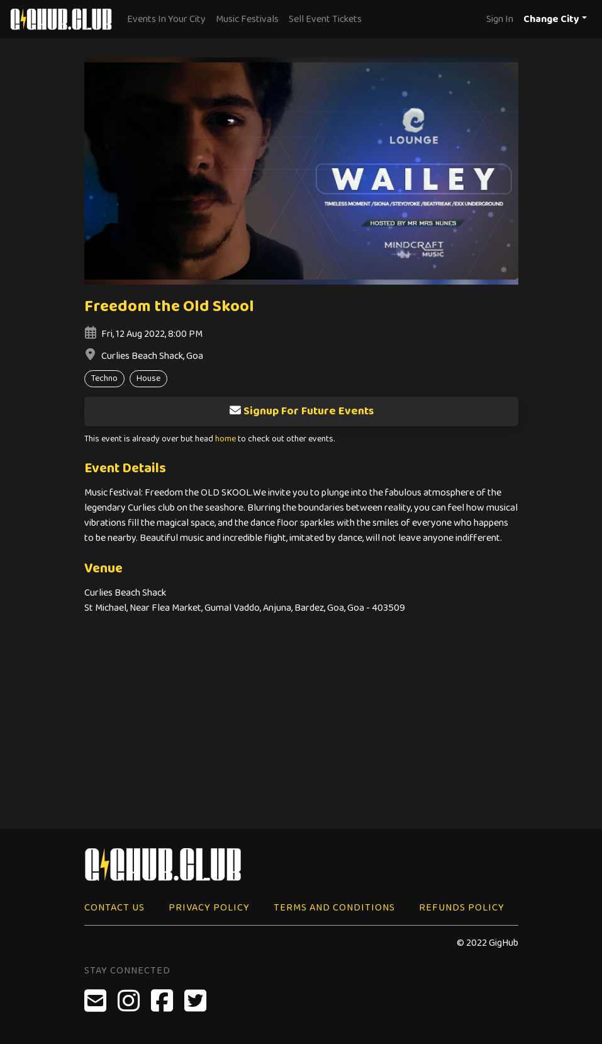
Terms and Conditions (334, 908)
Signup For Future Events (301, 411)
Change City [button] (551, 19)
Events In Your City (166, 19)
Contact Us (114, 908)
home (225, 439)
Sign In (499, 19)
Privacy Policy (209, 908)
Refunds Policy (461, 908)
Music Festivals (247, 19)
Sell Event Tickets (325, 19)
